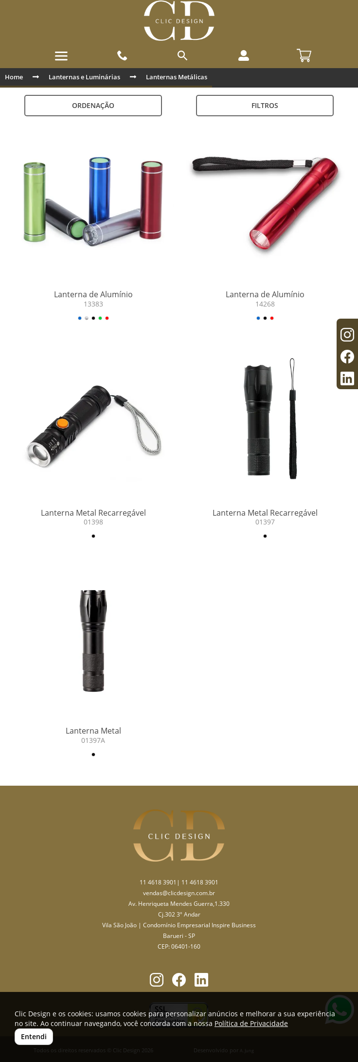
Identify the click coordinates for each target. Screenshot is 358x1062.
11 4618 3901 (158, 882)
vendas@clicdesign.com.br (179, 893)
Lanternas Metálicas (176, 76)
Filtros (264, 105)
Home (14, 76)
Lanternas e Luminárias (84, 76)
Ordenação (93, 105)
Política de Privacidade (251, 1023)
